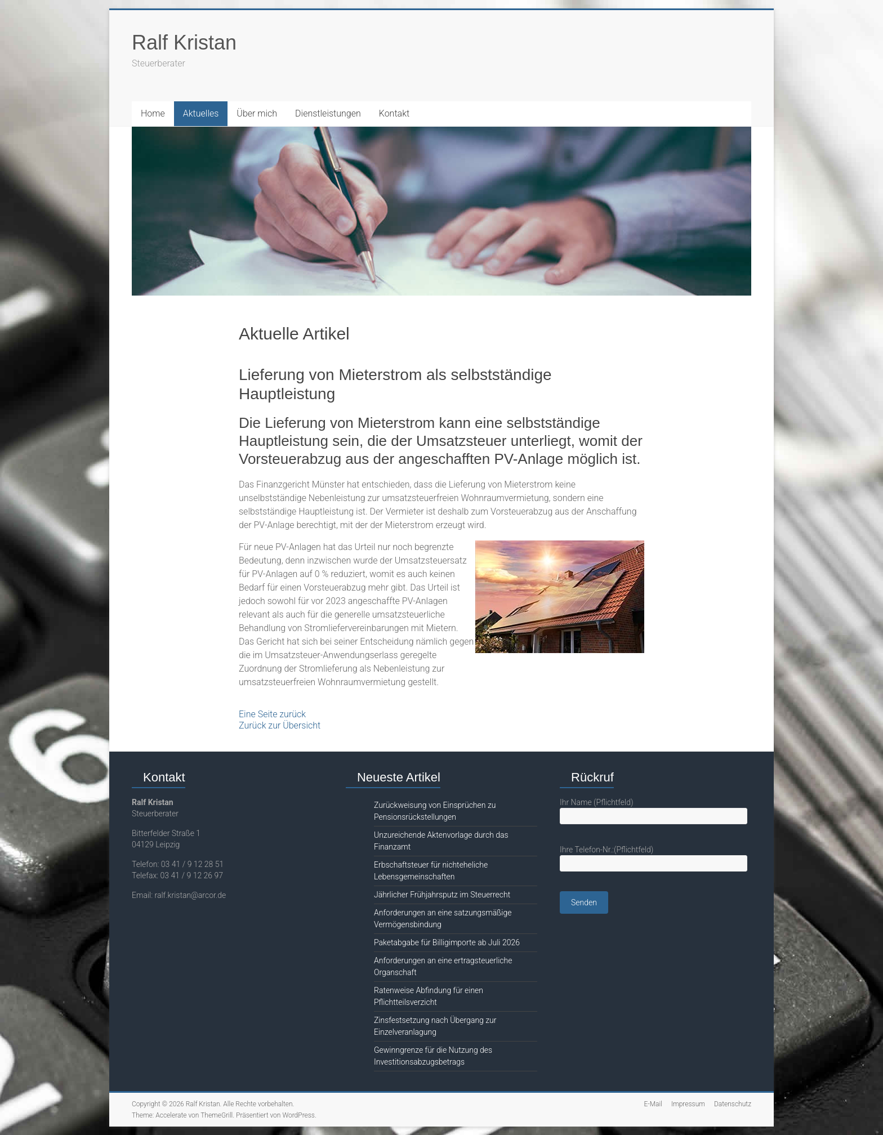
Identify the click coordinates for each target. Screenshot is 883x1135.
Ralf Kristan (184, 42)
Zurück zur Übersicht (279, 725)
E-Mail (653, 1104)
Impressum (688, 1104)
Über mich (257, 113)
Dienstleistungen (328, 113)
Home (153, 113)
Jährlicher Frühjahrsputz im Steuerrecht (442, 894)
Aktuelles (201, 113)
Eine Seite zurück (272, 714)
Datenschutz (732, 1104)
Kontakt (394, 113)
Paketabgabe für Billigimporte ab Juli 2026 (447, 942)
